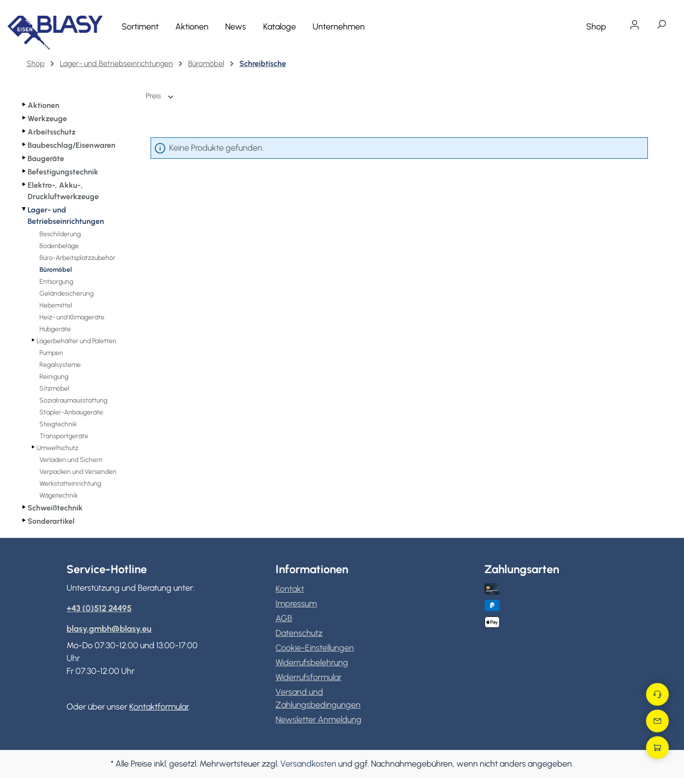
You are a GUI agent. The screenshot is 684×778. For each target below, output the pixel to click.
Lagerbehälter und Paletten (76, 341)
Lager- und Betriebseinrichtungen (66, 215)
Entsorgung (56, 282)
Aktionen (43, 105)
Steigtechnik (58, 424)
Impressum (296, 603)
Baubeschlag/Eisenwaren (71, 145)
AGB (284, 618)
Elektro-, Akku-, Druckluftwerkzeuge (63, 191)
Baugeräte (46, 158)
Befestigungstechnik (63, 171)
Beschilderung (60, 234)
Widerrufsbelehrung (312, 662)
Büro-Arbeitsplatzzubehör (77, 258)
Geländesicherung (66, 293)
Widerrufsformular (309, 677)
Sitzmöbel (54, 388)
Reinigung (53, 377)
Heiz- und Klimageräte (71, 317)
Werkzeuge (47, 118)
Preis (160, 96)
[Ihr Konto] (634, 24)
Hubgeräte (55, 329)
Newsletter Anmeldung (318, 719)
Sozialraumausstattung (73, 400)
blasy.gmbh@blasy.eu (109, 629)
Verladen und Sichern (71, 460)
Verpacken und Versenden (77, 472)
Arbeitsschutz (52, 131)
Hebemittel (55, 305)
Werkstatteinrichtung (70, 484)
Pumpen (51, 353)
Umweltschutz (57, 448)
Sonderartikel (51, 521)
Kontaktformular (159, 706)
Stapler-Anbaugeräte (71, 412)
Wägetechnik (58, 495)
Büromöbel (55, 270)
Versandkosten (308, 764)
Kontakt (290, 589)
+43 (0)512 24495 (99, 608)
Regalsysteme (60, 365)
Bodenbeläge (59, 246)
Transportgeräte (63, 436)
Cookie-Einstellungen (315, 648)
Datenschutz (299, 633)
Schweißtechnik (55, 507)
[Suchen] (661, 24)
